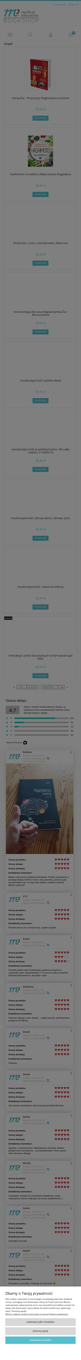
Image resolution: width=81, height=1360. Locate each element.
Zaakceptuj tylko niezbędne (41, 1322)
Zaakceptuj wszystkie (40, 1340)
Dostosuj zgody (40, 1331)
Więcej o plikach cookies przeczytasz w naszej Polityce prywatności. (36, 1314)
